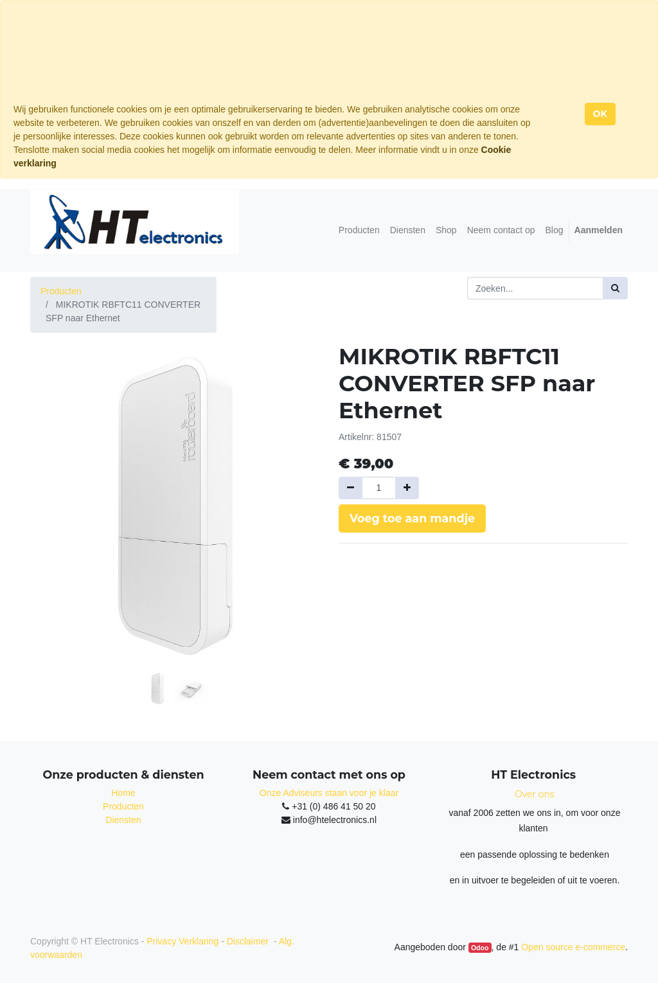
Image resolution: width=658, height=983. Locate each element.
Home (123, 793)
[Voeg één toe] (407, 488)
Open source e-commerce (573, 947)
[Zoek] (615, 288)
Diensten (123, 820)
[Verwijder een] (350, 488)
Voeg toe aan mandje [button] (412, 518)
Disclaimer (249, 941)
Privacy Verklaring (182, 941)
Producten (61, 291)
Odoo (479, 948)
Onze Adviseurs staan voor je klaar (329, 793)
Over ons (535, 794)
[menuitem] (359, 230)
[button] (52, 471)
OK (600, 114)
